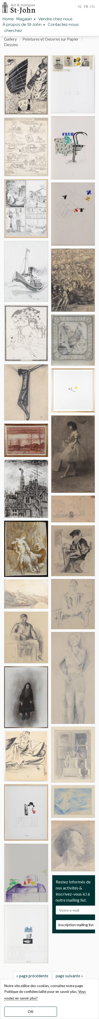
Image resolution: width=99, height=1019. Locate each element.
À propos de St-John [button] (24, 24)
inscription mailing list (76, 924)
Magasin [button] (26, 19)
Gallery (10, 39)
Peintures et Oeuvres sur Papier (50, 39)
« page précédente (32, 975)
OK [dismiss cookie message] (31, 1011)
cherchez (13, 30)
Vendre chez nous (55, 19)
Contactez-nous (63, 24)
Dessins (11, 44)
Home (8, 19)
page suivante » (69, 975)
